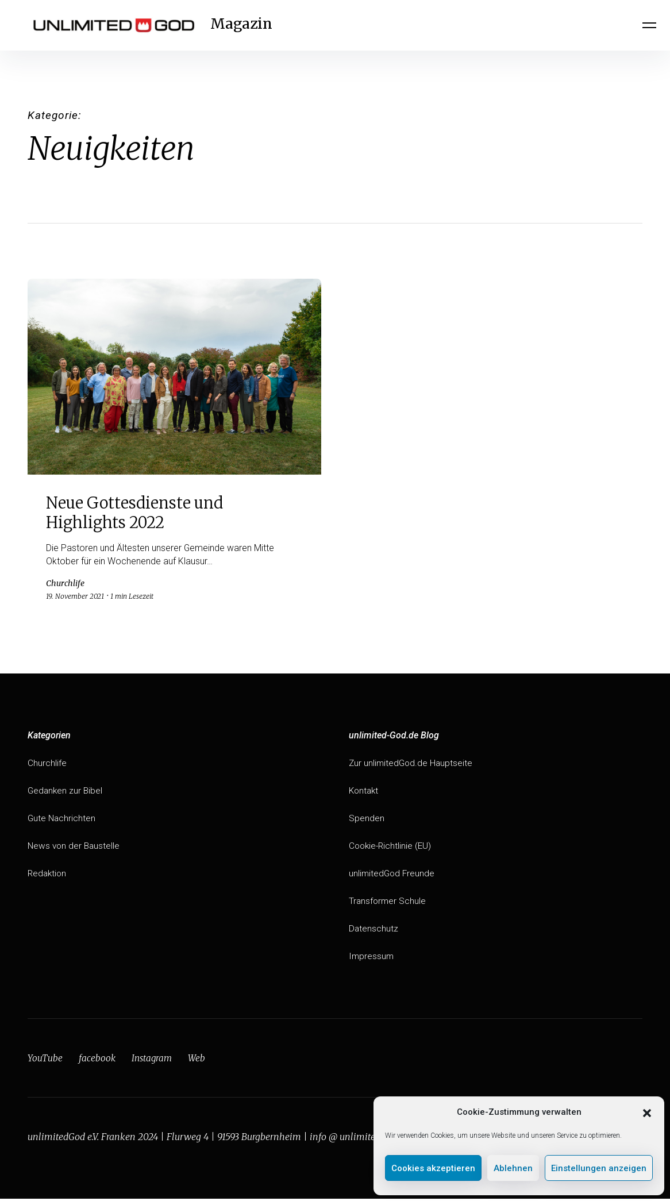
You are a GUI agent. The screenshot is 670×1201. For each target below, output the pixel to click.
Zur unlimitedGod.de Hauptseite (412, 765)
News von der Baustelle (75, 847)
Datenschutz (374, 930)
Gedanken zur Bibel (66, 792)
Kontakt (364, 792)
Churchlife (47, 765)
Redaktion (48, 875)
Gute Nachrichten (62, 820)
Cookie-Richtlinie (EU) (391, 847)
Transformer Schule (388, 903)
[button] (647, 1112)
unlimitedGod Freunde (393, 875)
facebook (97, 1060)
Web (199, 1060)
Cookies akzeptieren (433, 1168)
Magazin (249, 25)
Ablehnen (513, 1168)
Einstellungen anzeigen (598, 1168)
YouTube (45, 1060)
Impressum (372, 958)
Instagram (153, 1060)
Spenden (366, 820)
